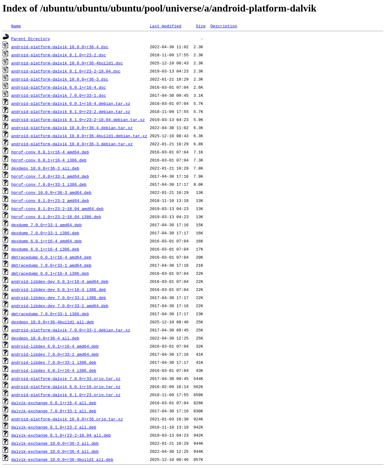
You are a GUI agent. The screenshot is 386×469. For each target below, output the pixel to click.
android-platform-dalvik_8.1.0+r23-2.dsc (58, 55)
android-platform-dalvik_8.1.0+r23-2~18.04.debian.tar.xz (78, 119)
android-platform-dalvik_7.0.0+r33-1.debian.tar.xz (70, 330)
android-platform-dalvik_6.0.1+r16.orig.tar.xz (66, 386)
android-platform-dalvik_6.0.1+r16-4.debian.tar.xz (70, 103)
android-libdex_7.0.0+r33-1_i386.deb (53, 362)
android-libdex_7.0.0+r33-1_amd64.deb (55, 354)
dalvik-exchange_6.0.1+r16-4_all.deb (53, 403)
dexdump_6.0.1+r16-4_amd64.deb (46, 241)
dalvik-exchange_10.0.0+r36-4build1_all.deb (62, 459)
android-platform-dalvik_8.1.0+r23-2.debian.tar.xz (70, 111)
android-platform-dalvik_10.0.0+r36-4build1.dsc (67, 63)
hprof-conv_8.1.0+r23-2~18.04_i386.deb (56, 216)
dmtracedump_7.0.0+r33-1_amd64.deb (51, 265)
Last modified (165, 26)
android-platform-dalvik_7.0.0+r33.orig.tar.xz (66, 378)
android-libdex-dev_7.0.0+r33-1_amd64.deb (59, 305)
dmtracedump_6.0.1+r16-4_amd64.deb (51, 257)
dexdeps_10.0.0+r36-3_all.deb (45, 168)
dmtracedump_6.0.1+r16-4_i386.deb (50, 273)
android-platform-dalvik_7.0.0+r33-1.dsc (58, 95)
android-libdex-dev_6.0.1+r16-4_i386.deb (58, 289)
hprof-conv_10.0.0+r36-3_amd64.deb (51, 192)
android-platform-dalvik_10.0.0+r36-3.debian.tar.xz (72, 144)
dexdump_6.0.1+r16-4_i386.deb (45, 249)
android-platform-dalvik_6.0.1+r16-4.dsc (58, 87)
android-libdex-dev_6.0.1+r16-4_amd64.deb (59, 281)
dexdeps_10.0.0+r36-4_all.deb (45, 338)
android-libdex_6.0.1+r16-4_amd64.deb (55, 346)
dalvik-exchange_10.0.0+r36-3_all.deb (55, 443)
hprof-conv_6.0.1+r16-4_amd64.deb (50, 152)
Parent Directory (30, 38)
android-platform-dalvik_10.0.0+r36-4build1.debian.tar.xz (79, 135)
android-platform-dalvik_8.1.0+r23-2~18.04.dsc (66, 71)
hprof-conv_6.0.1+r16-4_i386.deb (49, 160)
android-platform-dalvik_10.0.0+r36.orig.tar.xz (67, 419)
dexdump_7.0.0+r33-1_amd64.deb (46, 224)
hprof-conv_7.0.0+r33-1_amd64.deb (50, 176)
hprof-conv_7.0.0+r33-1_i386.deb (49, 184)
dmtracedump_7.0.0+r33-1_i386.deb (50, 314)
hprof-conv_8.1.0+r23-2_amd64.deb (50, 200)
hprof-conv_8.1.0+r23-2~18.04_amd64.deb (57, 208)
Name (16, 26)
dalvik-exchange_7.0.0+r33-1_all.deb (53, 411)
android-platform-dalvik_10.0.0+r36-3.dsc (59, 79)
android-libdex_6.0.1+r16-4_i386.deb (53, 370)
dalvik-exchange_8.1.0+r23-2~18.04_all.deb (61, 435)
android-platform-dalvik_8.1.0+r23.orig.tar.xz (66, 394)
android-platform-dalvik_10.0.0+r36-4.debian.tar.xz (72, 127)
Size (201, 26)
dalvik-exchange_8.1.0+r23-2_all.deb (53, 427)
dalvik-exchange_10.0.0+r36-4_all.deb (55, 451)
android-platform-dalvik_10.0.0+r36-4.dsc (59, 46)
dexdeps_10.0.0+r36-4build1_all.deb (52, 322)
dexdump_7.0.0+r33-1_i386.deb (45, 233)
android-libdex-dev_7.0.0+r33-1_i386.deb (58, 297)
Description (223, 26)
